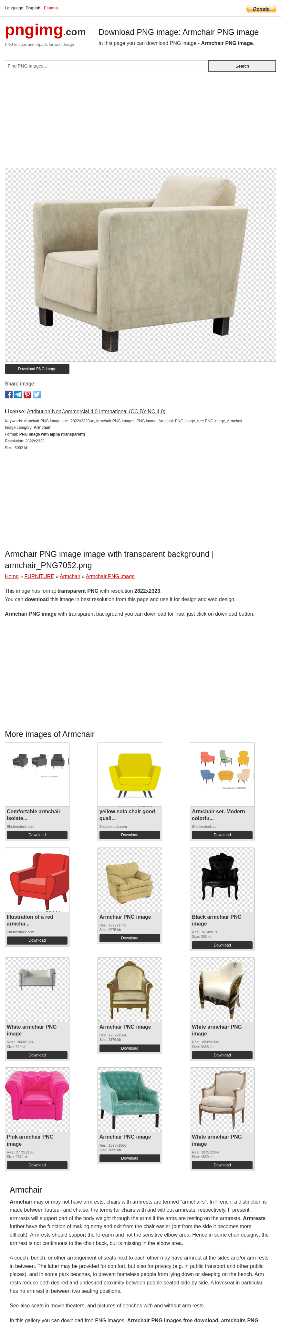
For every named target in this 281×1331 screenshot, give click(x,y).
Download (37, 835)
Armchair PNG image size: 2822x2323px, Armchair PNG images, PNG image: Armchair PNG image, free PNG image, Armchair (133, 421)
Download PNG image (37, 369)
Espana (51, 7)
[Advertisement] (140, 122)
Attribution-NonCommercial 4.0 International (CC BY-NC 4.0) (96, 411)
